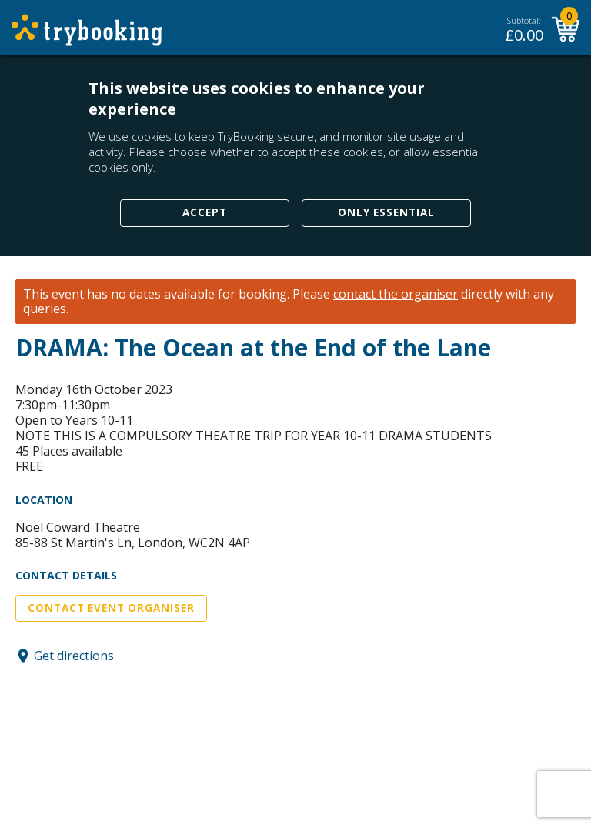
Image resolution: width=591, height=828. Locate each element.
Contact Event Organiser (111, 608)
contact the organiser (395, 294)
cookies (152, 136)
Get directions (74, 655)
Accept (204, 212)
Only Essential (386, 212)
